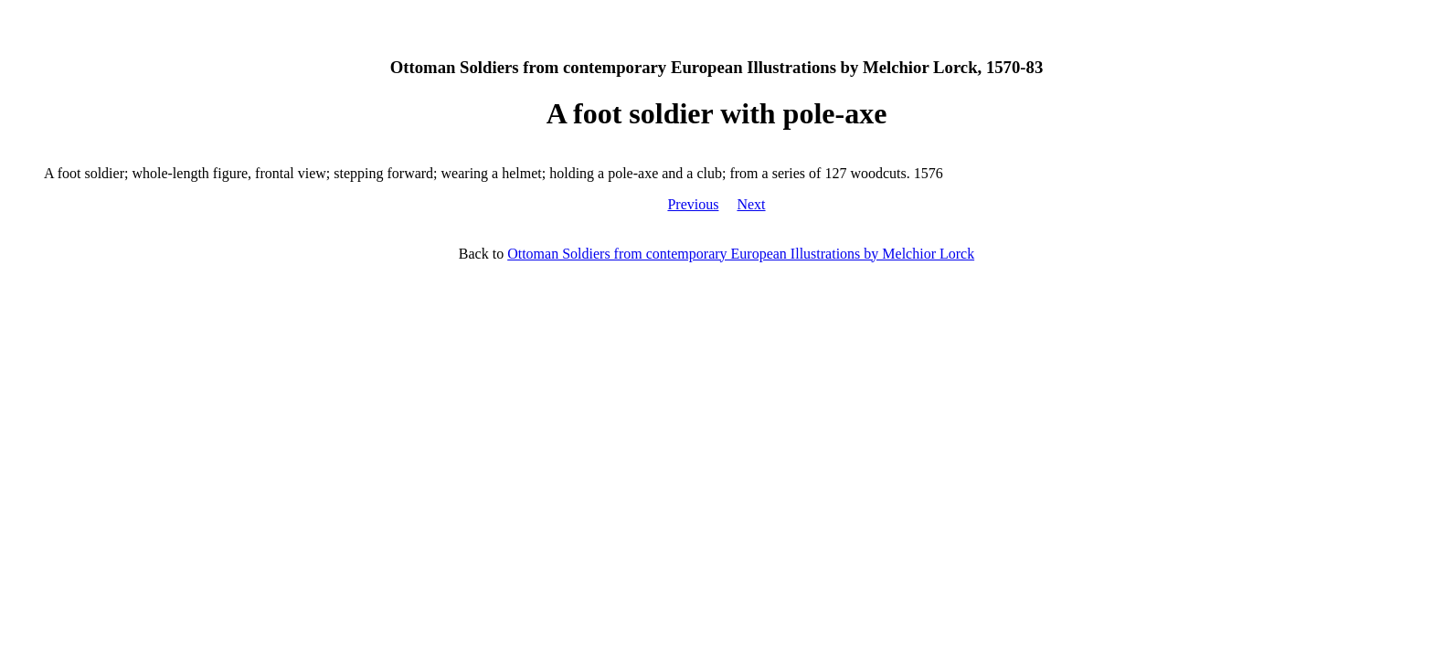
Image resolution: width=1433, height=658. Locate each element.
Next (751, 204)
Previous (692, 204)
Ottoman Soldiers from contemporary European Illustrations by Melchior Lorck (740, 253)
